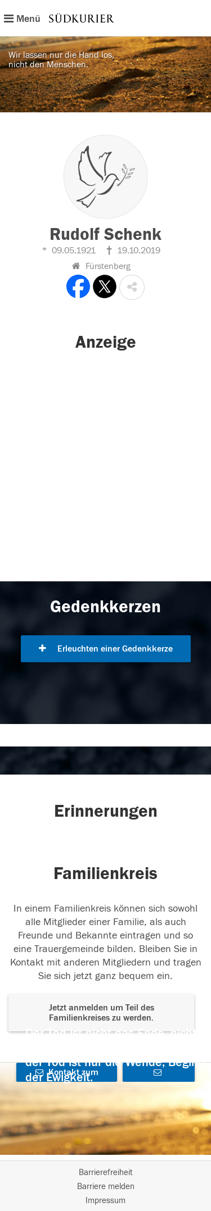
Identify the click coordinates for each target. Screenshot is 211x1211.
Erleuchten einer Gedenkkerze (106, 649)
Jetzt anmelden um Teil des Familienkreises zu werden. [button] (101, 1013)
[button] (132, 287)
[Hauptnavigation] (105, 18)
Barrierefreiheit (106, 1172)
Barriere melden (105, 1186)
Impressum (105, 1200)
